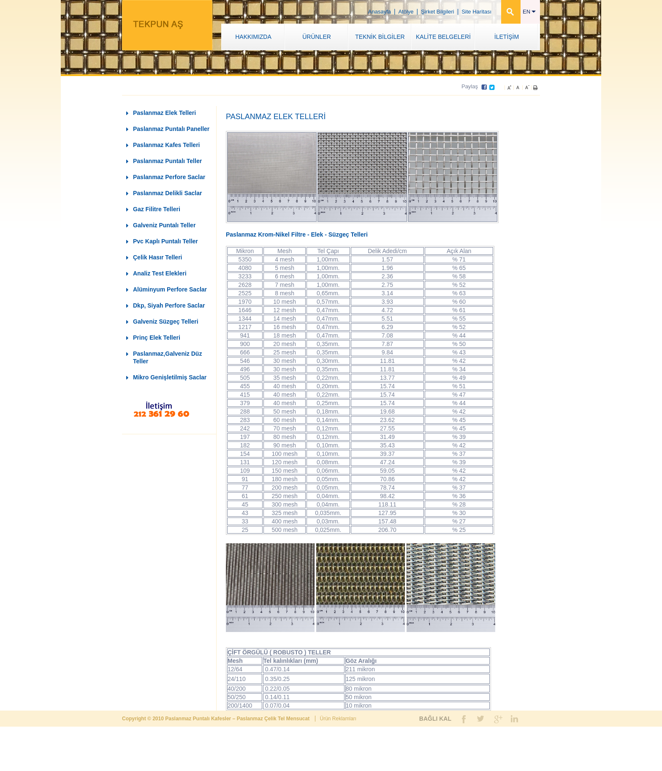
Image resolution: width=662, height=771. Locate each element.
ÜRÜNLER (316, 36)
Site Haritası (476, 11)
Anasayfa (379, 11)
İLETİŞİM (506, 36)
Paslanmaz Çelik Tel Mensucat (274, 719)
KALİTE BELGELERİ (443, 36)
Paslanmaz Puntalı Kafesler (198, 719)
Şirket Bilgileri (437, 11)
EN (529, 11)
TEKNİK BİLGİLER (379, 36)
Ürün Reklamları (338, 719)
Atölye (405, 11)
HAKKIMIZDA (253, 36)
